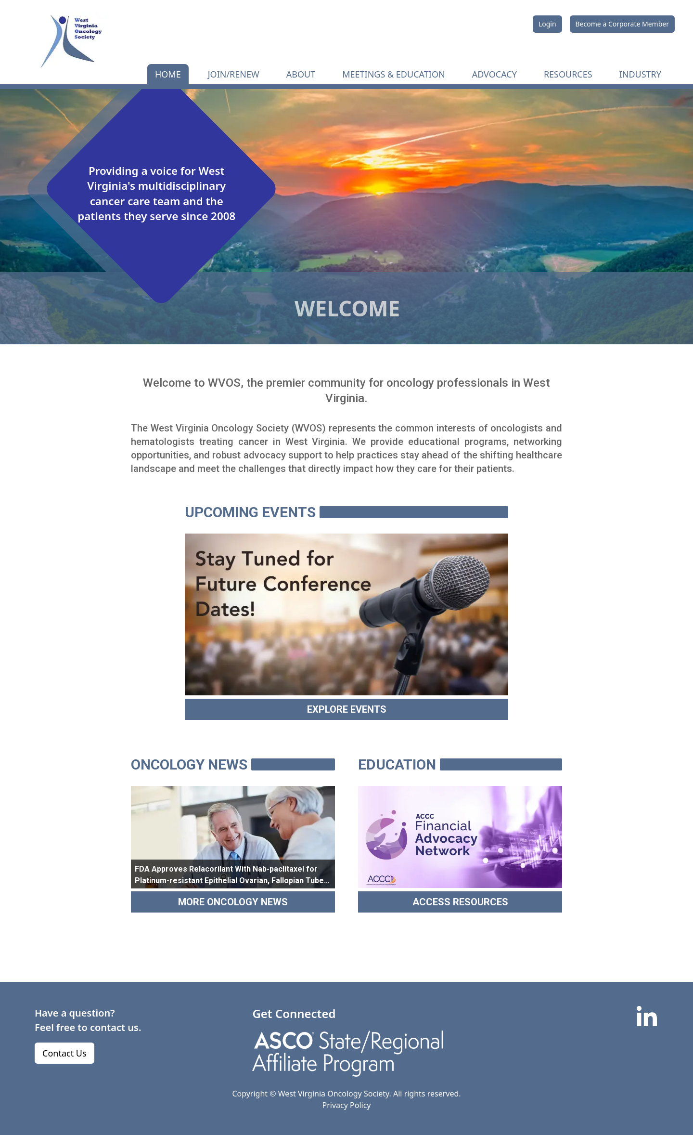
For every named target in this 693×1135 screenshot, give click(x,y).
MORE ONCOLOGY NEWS (233, 902)
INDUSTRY (640, 74)
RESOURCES (568, 74)
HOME (168, 74)
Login (547, 23)
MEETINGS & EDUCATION (393, 74)
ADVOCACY (494, 74)
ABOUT (300, 74)
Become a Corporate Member (622, 23)
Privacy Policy (346, 1105)
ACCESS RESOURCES (460, 902)
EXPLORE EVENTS (346, 709)
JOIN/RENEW (233, 74)
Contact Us (64, 1053)
